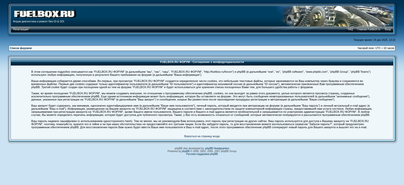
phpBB (186, 151)
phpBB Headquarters (217, 148)
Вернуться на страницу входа (202, 136)
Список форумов (21, 48)
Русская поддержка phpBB (202, 154)
